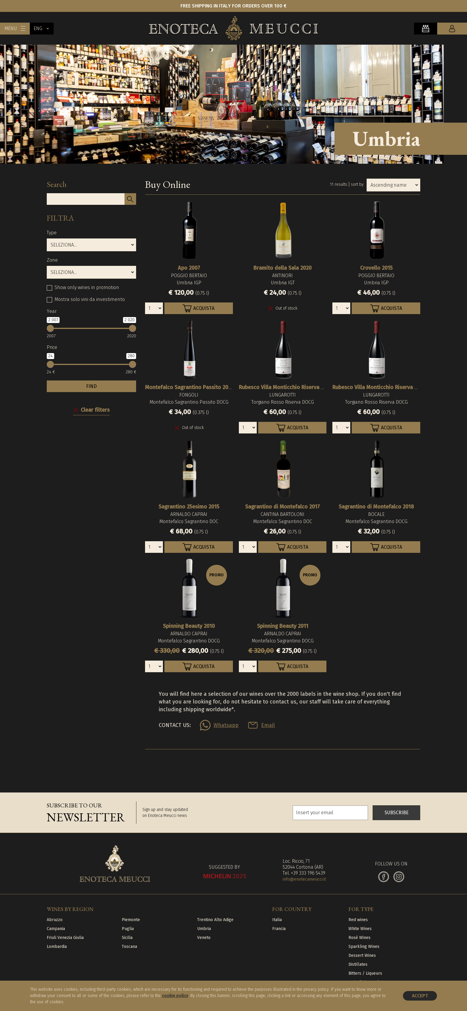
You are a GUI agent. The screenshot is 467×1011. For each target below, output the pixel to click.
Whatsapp (226, 725)
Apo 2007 (189, 268)
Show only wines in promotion (87, 287)
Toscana (129, 946)
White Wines (360, 928)
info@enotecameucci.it (304, 879)
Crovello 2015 (376, 268)
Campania (56, 928)
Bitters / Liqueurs (365, 973)
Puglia (128, 928)
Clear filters (95, 410)
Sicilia (127, 937)
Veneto (204, 937)
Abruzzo (55, 919)
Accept (420, 995)
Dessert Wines (362, 955)
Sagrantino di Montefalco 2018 (376, 506)
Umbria (204, 928)
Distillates (358, 964)
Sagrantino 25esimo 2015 (188, 506)
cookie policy (175, 995)
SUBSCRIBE (397, 812)
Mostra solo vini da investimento (90, 299)
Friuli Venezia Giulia (65, 937)
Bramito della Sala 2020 (282, 268)
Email (268, 725)
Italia (277, 919)
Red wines (358, 919)
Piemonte (131, 919)
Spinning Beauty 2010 (189, 626)
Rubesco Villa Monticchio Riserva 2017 (285, 387)
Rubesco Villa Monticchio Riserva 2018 (379, 387)
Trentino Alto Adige (215, 919)
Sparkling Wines (363, 946)
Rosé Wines (359, 937)
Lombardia (57, 946)
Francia (279, 928)
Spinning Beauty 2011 (282, 626)
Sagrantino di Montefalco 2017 (282, 506)
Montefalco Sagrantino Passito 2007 (189, 387)
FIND (91, 386)
